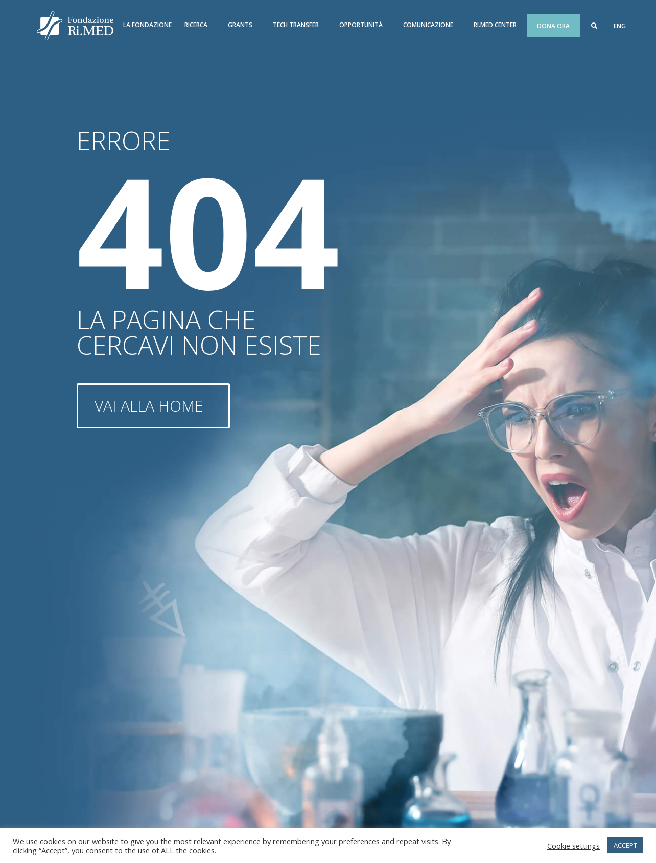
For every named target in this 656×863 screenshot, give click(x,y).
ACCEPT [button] (625, 845)
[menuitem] (619, 26)
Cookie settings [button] (573, 845)
